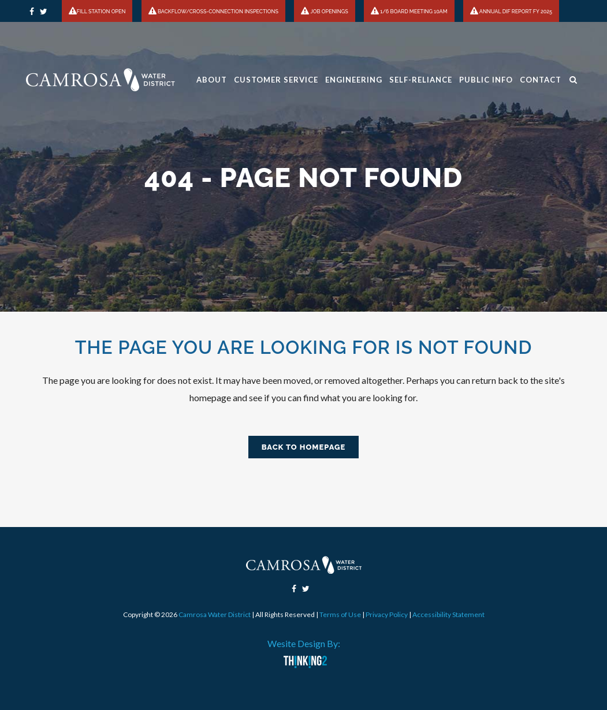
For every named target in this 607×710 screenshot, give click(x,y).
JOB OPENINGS (324, 11)
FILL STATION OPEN (97, 11)
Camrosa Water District (214, 614)
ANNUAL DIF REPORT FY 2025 (511, 11)
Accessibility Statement (448, 614)
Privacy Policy (387, 614)
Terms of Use (340, 614)
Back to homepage (304, 447)
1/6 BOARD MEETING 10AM (409, 11)
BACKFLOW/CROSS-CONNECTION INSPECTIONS (213, 11)
